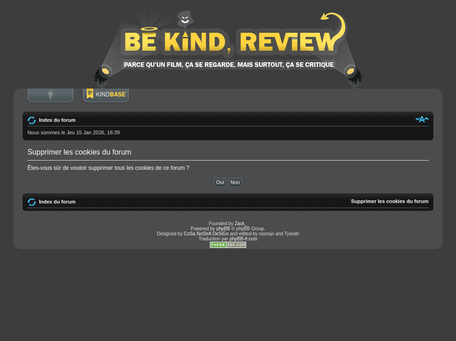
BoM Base (105, 100)
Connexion (50, 100)
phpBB (223, 228)
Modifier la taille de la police (422, 119)
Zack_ (240, 223)
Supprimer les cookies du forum (390, 201)
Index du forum (57, 120)
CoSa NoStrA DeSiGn (206, 233)
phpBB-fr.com (243, 238)
